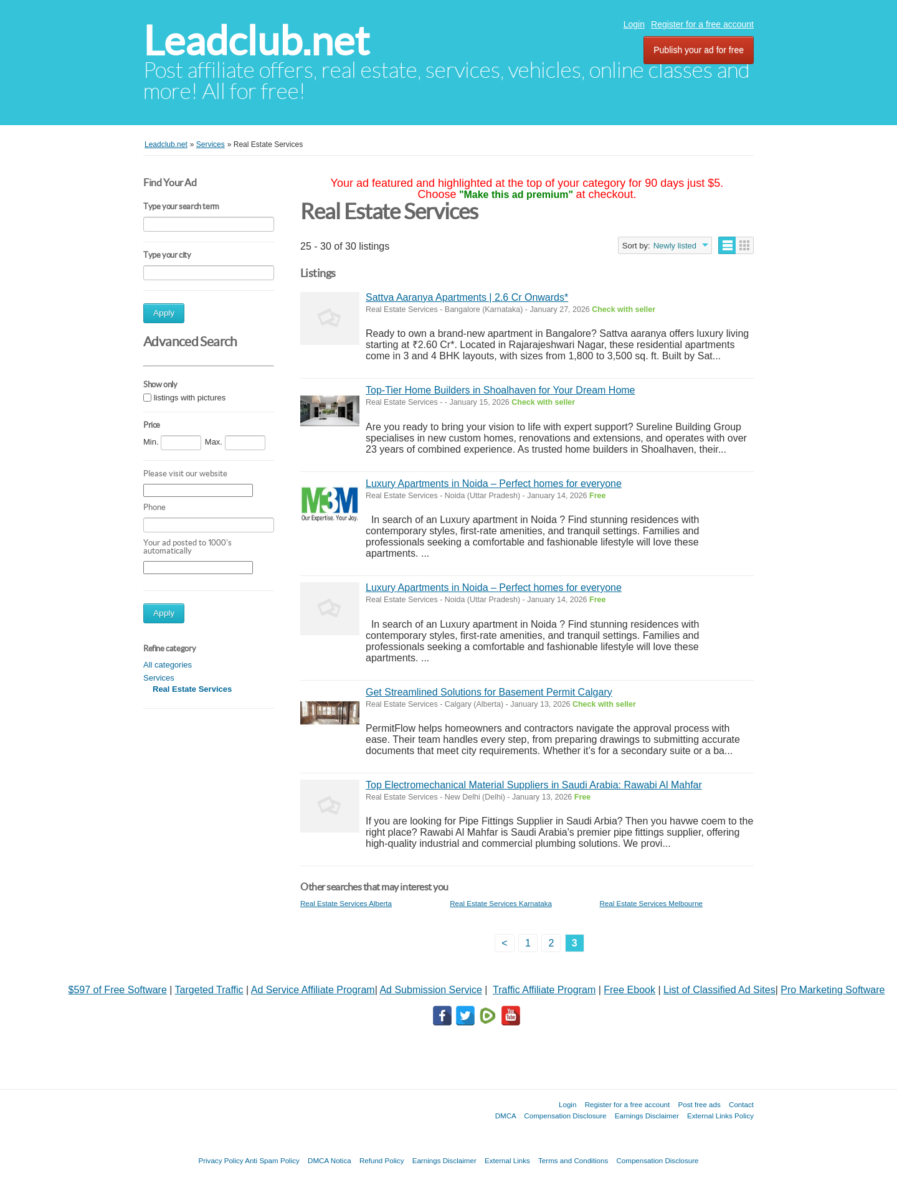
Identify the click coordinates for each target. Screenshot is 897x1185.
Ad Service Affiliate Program (313, 989)
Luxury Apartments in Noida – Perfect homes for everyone (494, 483)
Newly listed (674, 245)
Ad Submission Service (430, 989)
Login (634, 24)
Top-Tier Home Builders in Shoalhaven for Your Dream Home (500, 390)
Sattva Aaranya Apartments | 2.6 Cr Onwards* (467, 297)
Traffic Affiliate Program (544, 989)
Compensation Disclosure (565, 1116)
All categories (167, 664)
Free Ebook (629, 989)
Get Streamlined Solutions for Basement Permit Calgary (489, 692)
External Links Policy (720, 1116)
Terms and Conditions (573, 1160)
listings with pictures (190, 397)
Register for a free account (702, 24)
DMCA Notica (329, 1160)
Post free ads (699, 1104)
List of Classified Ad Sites (719, 989)
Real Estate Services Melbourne (651, 903)
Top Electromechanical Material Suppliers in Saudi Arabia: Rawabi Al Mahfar (534, 785)
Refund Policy (381, 1160)
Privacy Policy (220, 1160)
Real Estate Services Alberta (346, 903)
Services (158, 677)
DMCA (505, 1116)
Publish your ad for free (698, 50)
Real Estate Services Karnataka (501, 903)
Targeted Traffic (209, 989)
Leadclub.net (256, 41)
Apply (163, 313)
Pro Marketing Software (833, 989)
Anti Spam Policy (272, 1160)
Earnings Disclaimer (647, 1116)
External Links (507, 1160)
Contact (741, 1104)
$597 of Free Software (118, 989)
